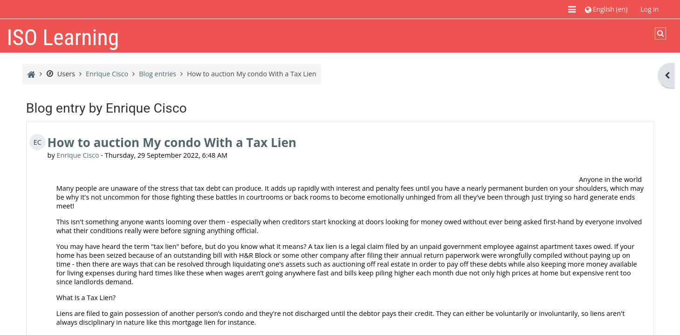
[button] (606, 9)
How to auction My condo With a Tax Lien (172, 142)
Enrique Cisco (77, 155)
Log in (649, 9)
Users (60, 73)
